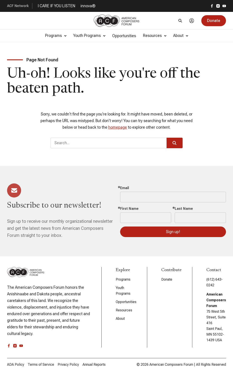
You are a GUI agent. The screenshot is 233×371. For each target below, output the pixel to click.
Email (124, 188)
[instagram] (218, 6)
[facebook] (212, 6)
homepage (117, 127)
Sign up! (173, 231)
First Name (129, 209)
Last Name (184, 209)
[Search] (180, 20)
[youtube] (224, 6)
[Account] (191, 21)
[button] (213, 20)
